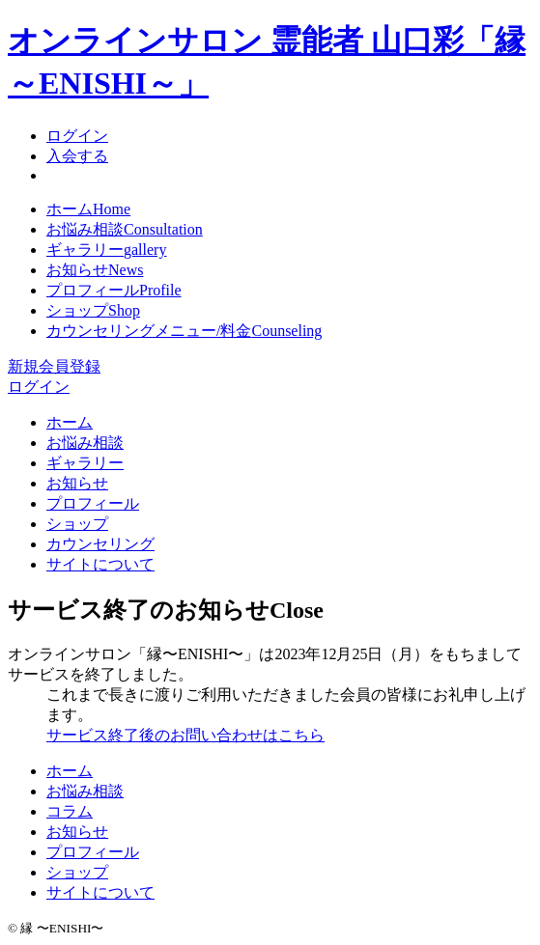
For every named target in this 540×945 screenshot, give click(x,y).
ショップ (93, 310)
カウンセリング (100, 544)
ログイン (77, 135)
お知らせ (94, 270)
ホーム (88, 209)
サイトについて (100, 564)
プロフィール (114, 290)
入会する (77, 156)
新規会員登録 (54, 366)
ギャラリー (106, 249)
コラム (69, 811)
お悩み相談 (124, 229)
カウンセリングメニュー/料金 (184, 330)
